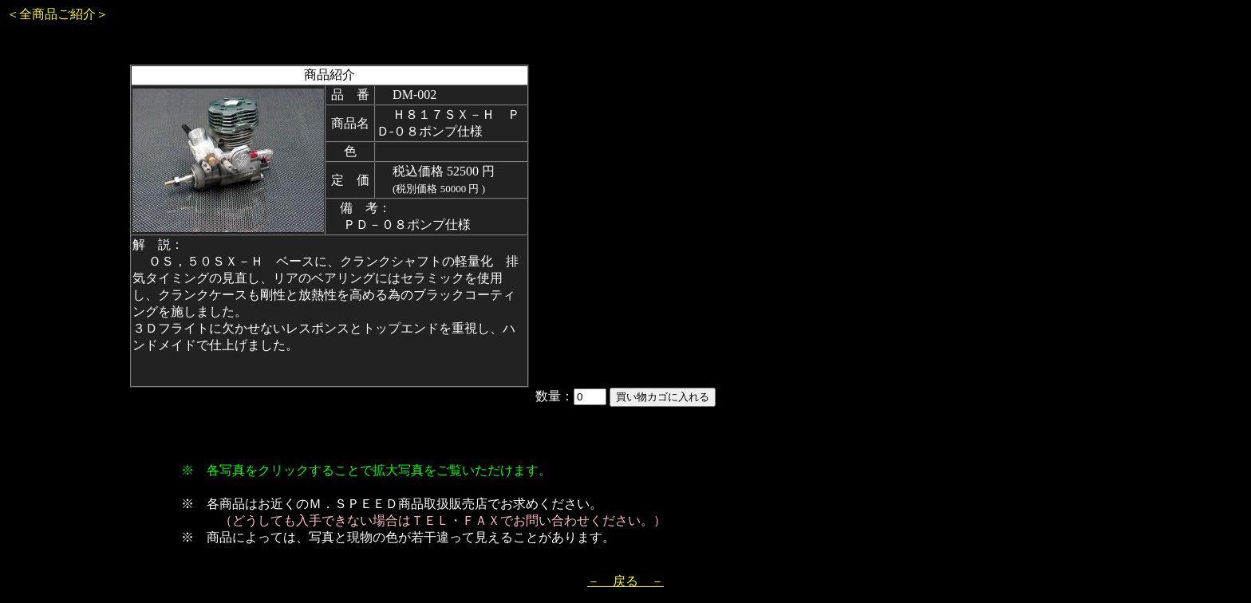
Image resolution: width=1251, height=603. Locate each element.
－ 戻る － (625, 581)
